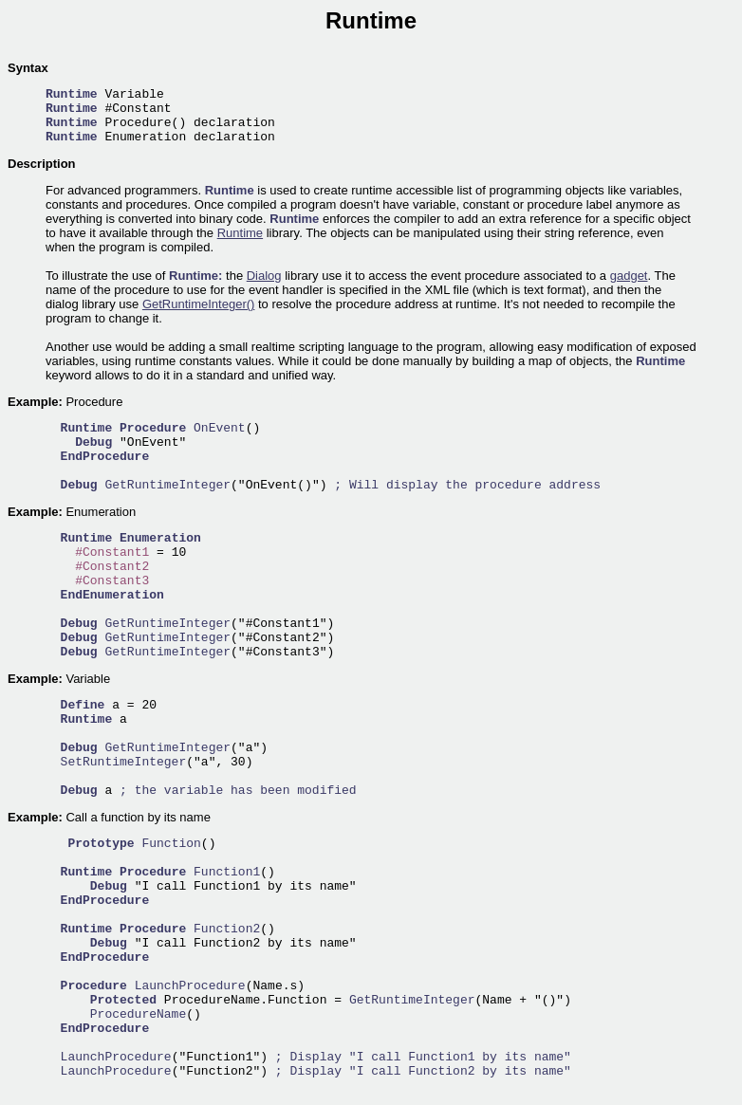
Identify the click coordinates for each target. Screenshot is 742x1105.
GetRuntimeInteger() (198, 304)
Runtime (240, 233)
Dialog (264, 275)
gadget (629, 275)
